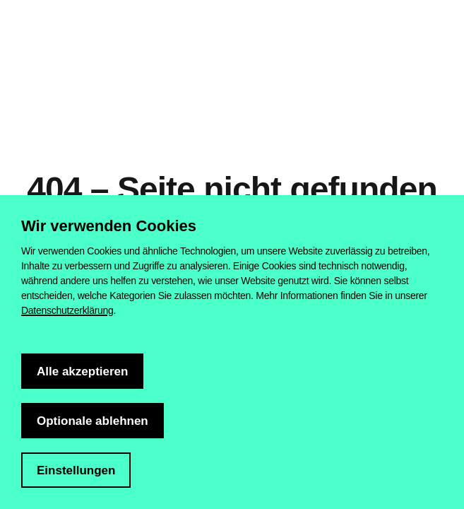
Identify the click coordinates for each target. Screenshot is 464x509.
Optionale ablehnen (92, 421)
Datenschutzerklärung (67, 310)
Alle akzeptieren (82, 371)
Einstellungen (76, 470)
